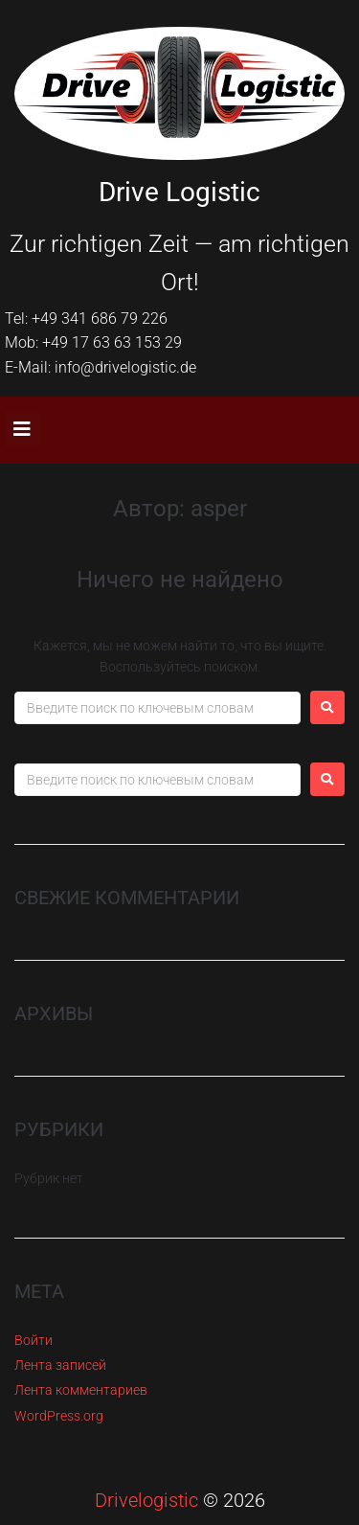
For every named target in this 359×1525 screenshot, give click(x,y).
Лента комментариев (80, 1390)
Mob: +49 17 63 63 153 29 (93, 342)
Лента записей (60, 1365)
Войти (33, 1340)
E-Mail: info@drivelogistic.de (100, 367)
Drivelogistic (146, 1500)
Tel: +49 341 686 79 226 (86, 318)
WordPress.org (58, 1415)
